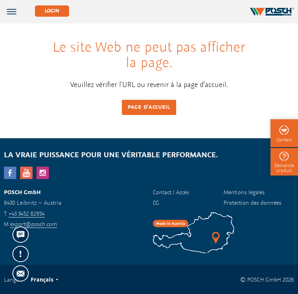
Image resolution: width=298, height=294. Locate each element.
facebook (10, 173)
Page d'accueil (149, 107)
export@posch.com (33, 224)
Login (52, 10)
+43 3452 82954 (27, 213)
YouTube (26, 173)
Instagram (42, 173)
